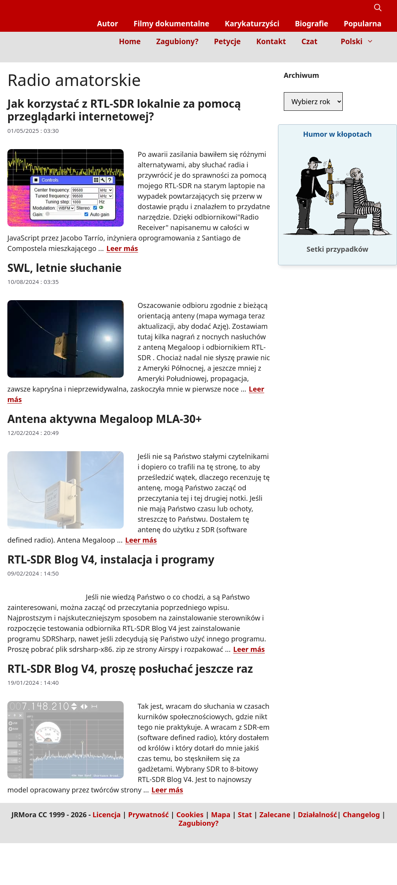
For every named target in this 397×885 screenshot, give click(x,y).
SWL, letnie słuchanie (64, 267)
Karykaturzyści (252, 24)
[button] (377, 8)
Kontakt (271, 41)
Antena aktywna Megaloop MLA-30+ (104, 418)
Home (130, 41)
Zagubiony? (177, 41)
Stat (245, 814)
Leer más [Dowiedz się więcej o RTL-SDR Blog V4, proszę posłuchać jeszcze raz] (167, 789)
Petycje (227, 41)
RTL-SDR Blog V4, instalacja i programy (110, 559)
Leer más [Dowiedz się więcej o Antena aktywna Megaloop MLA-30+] (141, 540)
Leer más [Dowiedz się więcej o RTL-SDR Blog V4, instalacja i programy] (249, 649)
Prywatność (148, 814)
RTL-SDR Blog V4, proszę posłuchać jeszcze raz (130, 668)
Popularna (362, 24)
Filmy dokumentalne (171, 24)
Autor (107, 24)
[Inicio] (375, 56)
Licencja (107, 814)
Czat (309, 41)
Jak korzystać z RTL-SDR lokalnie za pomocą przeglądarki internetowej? (124, 110)
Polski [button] (361, 41)
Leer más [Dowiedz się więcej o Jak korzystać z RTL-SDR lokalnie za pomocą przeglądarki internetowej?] (122, 248)
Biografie (311, 24)
